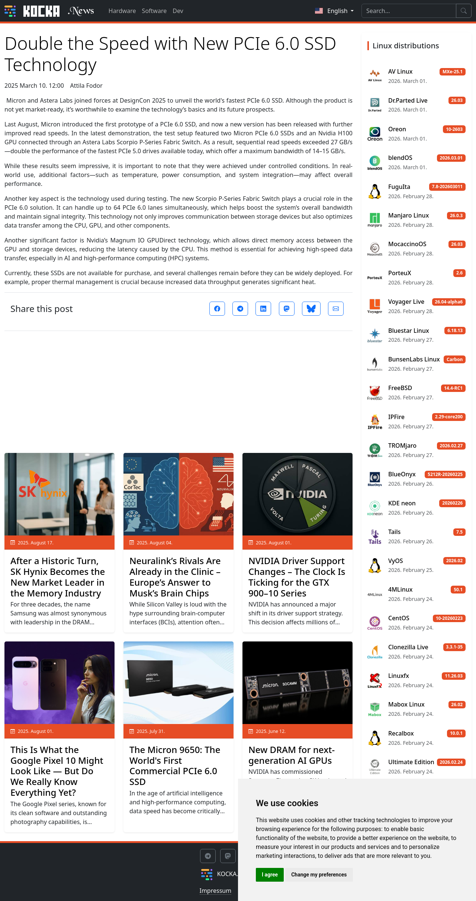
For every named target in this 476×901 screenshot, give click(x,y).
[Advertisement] (178, 389)
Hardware (122, 11)
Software (154, 11)
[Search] (408, 11)
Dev (178, 11)
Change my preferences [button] (319, 875)
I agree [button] (270, 875)
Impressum (215, 890)
